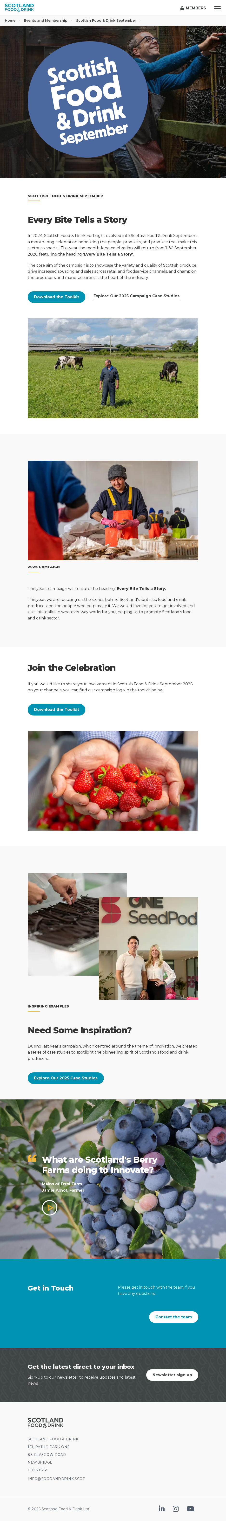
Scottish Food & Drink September (108, 20)
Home (12, 20)
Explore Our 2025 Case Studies (66, 1078)
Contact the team (173, 1317)
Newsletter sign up (172, 1375)
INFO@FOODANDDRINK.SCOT (56, 1479)
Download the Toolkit (56, 297)
